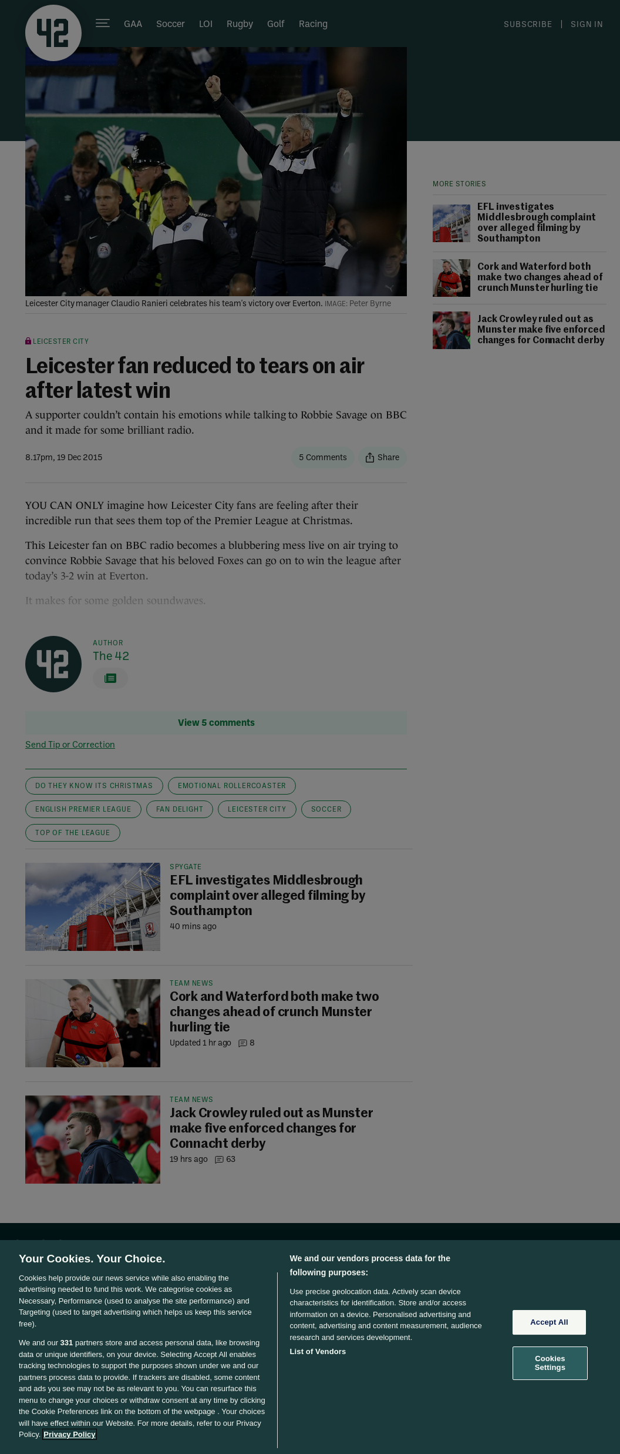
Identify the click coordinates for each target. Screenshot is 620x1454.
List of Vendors (317, 1351)
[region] (310, 1347)
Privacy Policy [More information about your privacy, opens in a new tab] (69, 1434)
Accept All (549, 1322)
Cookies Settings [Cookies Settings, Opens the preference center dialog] (550, 1363)
